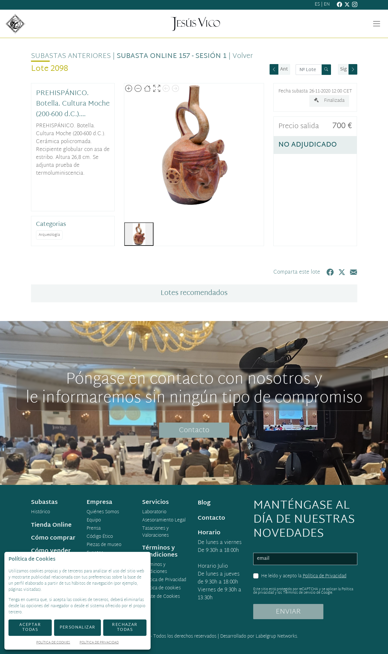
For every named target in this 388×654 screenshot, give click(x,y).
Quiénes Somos (103, 512)
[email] (305, 559)
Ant (284, 69)
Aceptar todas (30, 627)
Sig (343, 69)
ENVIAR (288, 611)
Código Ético (100, 537)
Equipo (94, 520)
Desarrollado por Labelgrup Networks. (259, 636)
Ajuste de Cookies (161, 597)
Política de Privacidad (324, 576)
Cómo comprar (53, 538)
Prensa (94, 529)
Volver (242, 56)
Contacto (194, 430)
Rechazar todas (124, 627)
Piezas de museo (104, 545)
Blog (204, 503)
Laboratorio (154, 512)
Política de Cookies (53, 643)
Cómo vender (51, 551)
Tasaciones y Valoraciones (155, 532)
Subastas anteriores (71, 56)
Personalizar (78, 627)
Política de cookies (161, 588)
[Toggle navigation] (376, 23)
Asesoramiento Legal (164, 520)
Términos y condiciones (154, 568)
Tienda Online (51, 525)
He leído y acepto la (303, 576)
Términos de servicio (299, 593)
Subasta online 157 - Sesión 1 (172, 56)
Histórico (40, 512)
